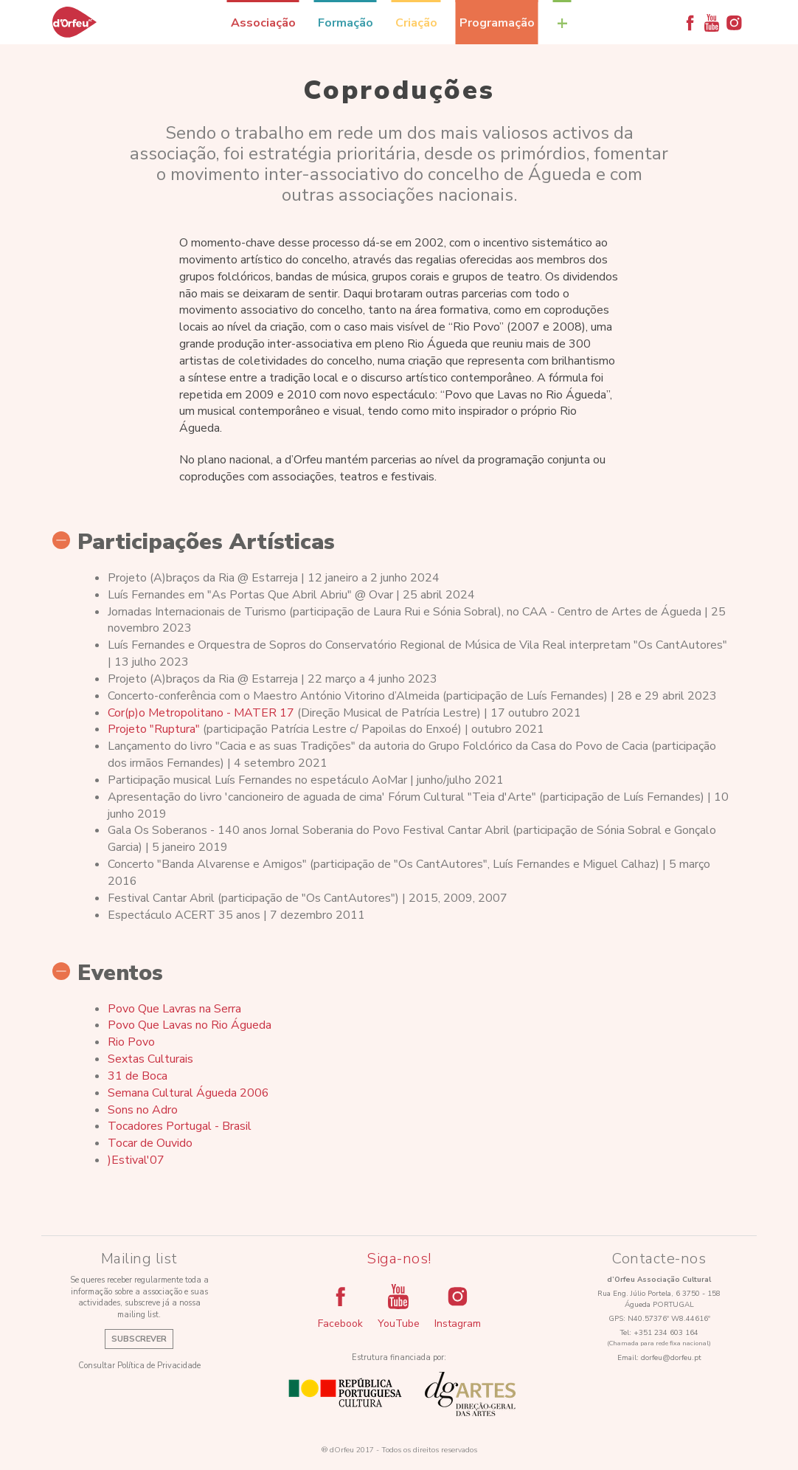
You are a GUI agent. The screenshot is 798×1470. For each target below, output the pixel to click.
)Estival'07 (136, 1160)
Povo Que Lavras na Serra (174, 1009)
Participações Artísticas (193, 542)
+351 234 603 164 (666, 1333)
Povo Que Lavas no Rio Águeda (189, 1025)
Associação (263, 23)
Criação (416, 23)
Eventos (107, 973)
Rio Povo (131, 1042)
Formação (345, 23)
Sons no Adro (143, 1110)
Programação (497, 23)
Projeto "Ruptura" (154, 729)
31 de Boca (137, 1076)
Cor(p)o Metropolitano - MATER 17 (201, 713)
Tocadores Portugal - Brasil (179, 1126)
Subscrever (139, 1339)
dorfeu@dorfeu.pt (671, 1358)
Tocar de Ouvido (150, 1143)
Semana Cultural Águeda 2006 (188, 1093)
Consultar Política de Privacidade (139, 1365)
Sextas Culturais (150, 1059)
